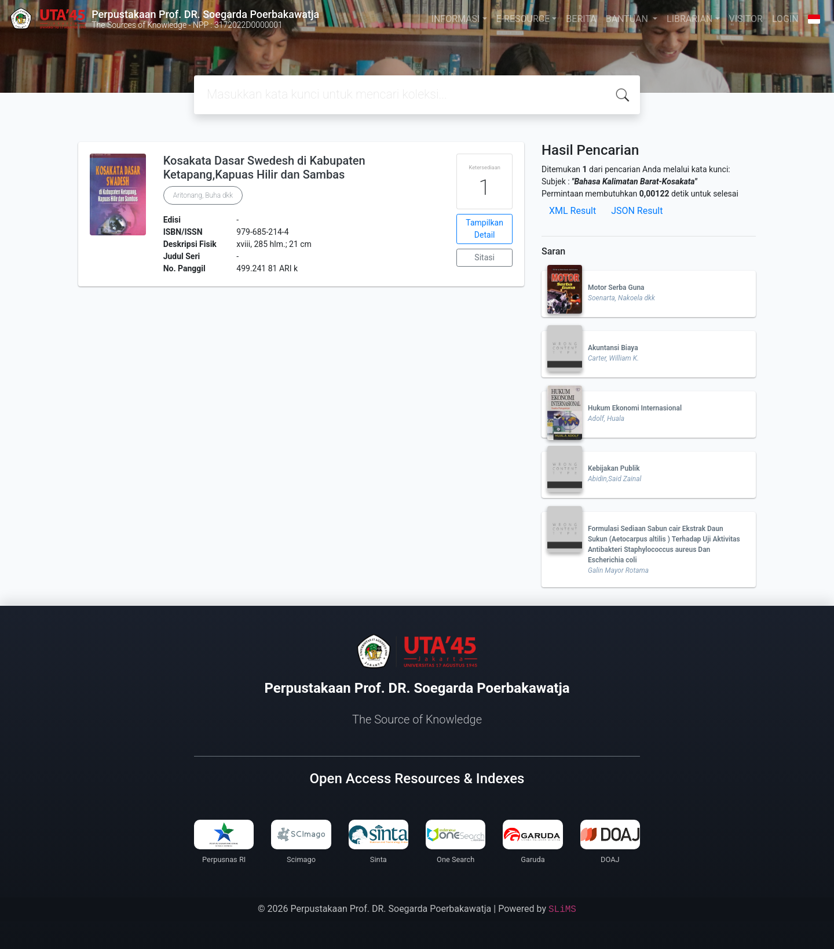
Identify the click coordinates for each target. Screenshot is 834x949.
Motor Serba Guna (616, 287)
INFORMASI (455, 18)
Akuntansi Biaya (613, 348)
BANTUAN (628, 18)
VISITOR (746, 18)
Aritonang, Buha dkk (203, 195)
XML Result (572, 210)
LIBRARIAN (689, 18)
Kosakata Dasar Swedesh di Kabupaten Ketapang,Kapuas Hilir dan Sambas (264, 167)
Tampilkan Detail (484, 228)
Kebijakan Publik (613, 468)
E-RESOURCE (523, 18)
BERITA (581, 18)
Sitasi (484, 257)
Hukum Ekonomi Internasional (635, 408)
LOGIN (785, 18)
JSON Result (637, 210)
